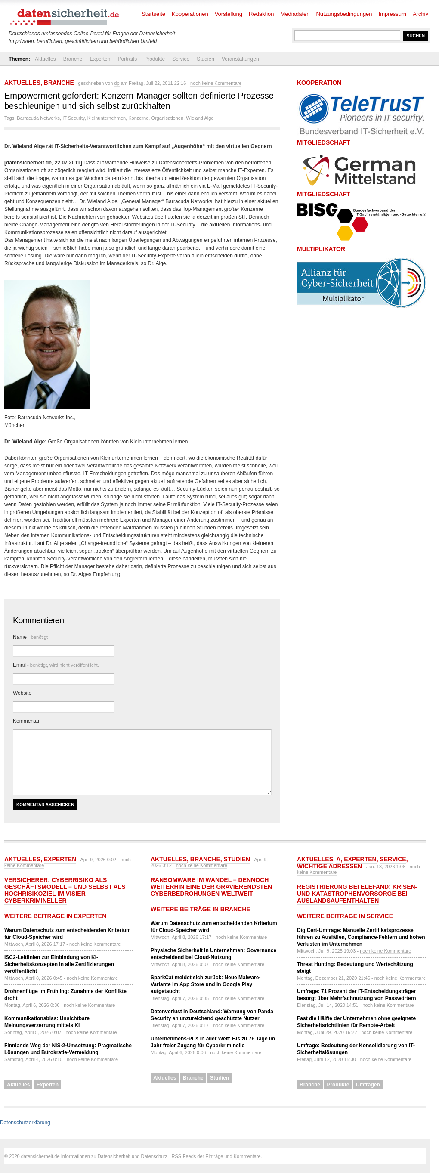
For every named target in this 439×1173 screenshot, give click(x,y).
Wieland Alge (199, 118)
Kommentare (247, 1156)
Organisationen (167, 118)
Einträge (214, 1156)
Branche (73, 59)
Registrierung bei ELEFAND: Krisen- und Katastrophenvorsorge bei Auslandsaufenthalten (357, 893)
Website (22, 693)
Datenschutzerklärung (25, 1123)
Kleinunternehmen (106, 118)
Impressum (392, 14)
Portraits (127, 59)
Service (180, 59)
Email (56, 665)
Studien (205, 59)
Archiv (420, 14)
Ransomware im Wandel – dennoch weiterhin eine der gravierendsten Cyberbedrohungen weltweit (211, 886)
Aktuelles (45, 59)
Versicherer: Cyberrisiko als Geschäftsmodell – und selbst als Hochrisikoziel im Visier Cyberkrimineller (65, 890)
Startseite (153, 14)
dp (116, 83)
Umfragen (368, 1085)
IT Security (73, 118)
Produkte (154, 59)
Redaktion (261, 14)
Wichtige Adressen (329, 866)
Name (30, 637)
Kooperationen (190, 14)
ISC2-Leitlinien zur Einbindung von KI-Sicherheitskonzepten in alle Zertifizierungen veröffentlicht (59, 964)
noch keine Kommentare (215, 83)
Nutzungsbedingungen (344, 14)
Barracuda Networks (38, 118)
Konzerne (138, 118)
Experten (100, 59)
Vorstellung (228, 14)
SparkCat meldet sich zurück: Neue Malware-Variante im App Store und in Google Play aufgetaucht (205, 984)
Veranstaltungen (240, 59)
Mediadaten (295, 14)
